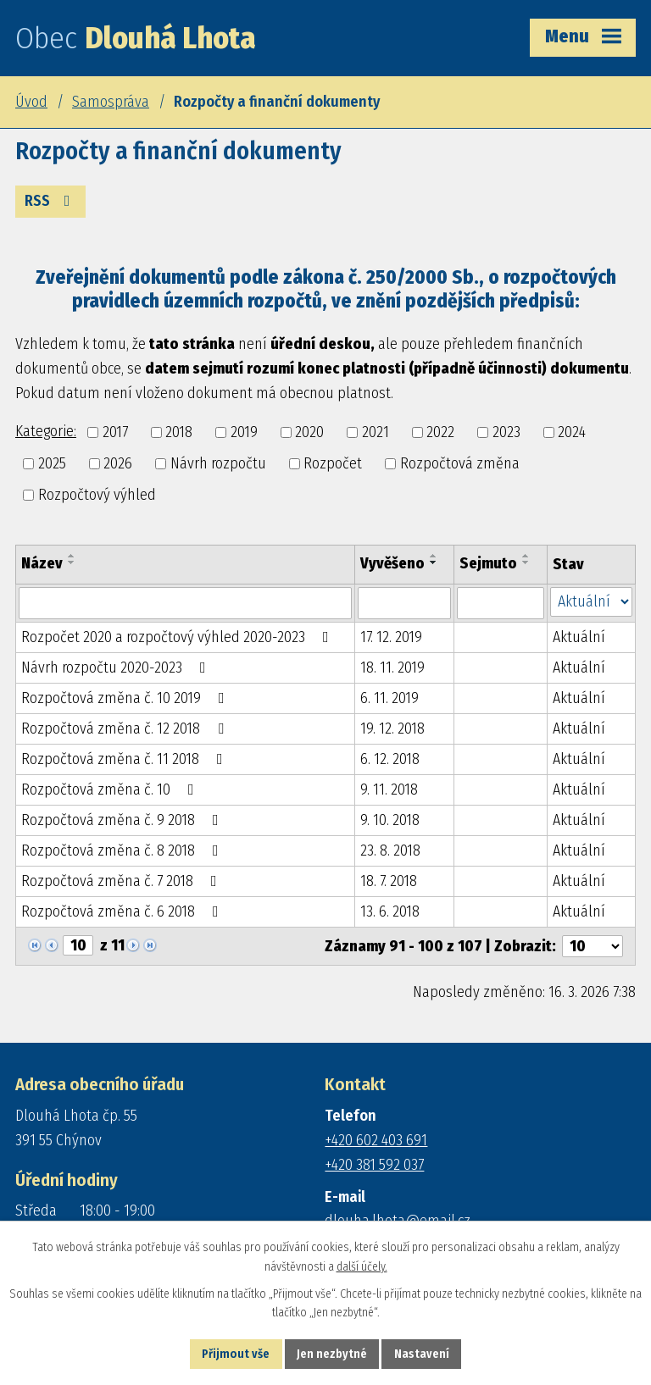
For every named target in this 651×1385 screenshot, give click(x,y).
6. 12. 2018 (390, 759)
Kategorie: (45, 431)
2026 (117, 463)
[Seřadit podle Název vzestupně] (72, 555)
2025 (52, 463)
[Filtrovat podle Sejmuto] (500, 603)
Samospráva (110, 101)
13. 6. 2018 (390, 911)
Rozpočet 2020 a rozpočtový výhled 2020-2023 (178, 637)
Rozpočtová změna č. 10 (111, 789)
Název (42, 563)
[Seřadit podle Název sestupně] (72, 562)
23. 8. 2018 (390, 850)
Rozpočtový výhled (97, 494)
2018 (178, 432)
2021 (375, 432)
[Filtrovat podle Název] (185, 603)
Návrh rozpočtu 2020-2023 (117, 667)
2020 (309, 432)
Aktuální (579, 637)
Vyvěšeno (392, 563)
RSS (51, 200)
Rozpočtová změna (460, 463)
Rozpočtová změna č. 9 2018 (123, 820)
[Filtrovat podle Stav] (591, 602)
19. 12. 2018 (392, 728)
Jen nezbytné (332, 1354)
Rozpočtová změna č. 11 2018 (125, 759)
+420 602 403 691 (376, 1140)
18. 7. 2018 (388, 881)
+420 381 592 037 (374, 1164)
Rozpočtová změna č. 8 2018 (123, 850)
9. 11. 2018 (389, 789)
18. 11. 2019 (392, 667)
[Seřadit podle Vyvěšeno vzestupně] (434, 555)
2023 (506, 432)
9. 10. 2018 (390, 820)
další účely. (362, 1267)
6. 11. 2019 (389, 698)
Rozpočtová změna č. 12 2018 (126, 728)
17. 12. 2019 (391, 637)
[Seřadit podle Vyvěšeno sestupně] (434, 562)
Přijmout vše (236, 1354)
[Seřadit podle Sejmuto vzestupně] (526, 555)
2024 (572, 432)
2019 (244, 432)
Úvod (31, 101)
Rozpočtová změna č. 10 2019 (126, 698)
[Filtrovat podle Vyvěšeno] (405, 603)
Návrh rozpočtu (218, 463)
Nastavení (421, 1354)
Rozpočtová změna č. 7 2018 (122, 881)
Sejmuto (488, 563)
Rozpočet (332, 463)
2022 (440, 432)
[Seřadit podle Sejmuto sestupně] (526, 562)
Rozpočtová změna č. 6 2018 (123, 911)
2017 (115, 432)
